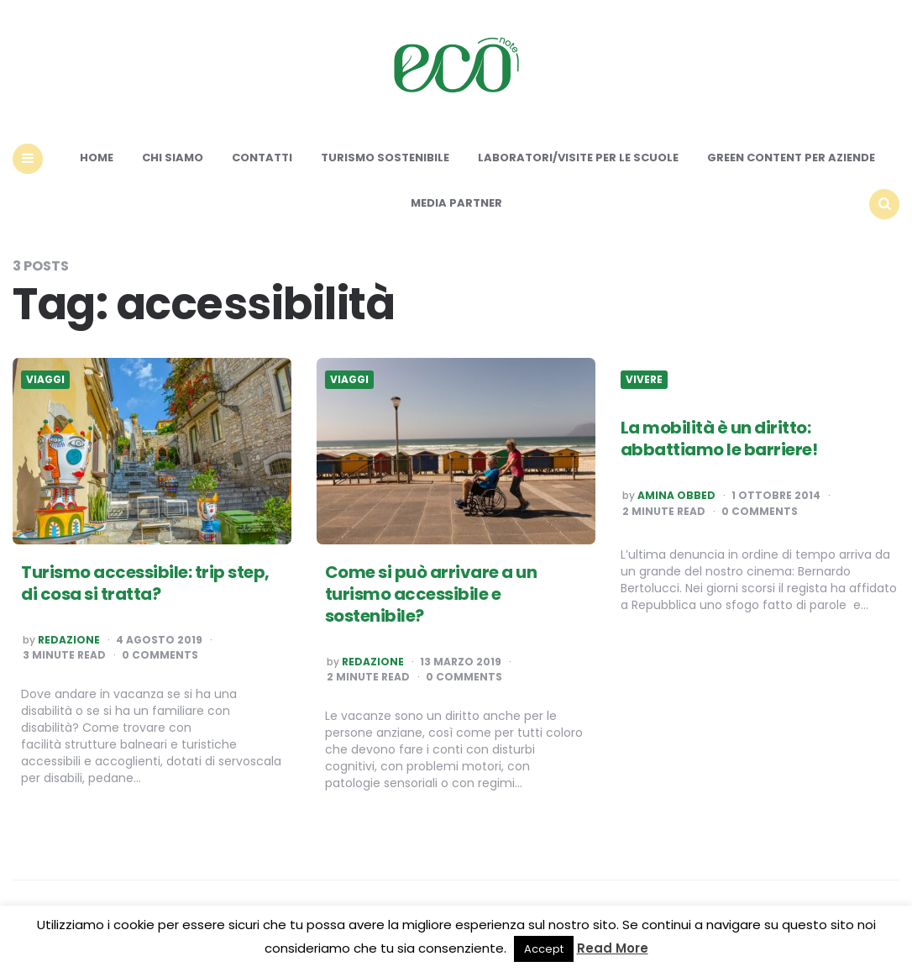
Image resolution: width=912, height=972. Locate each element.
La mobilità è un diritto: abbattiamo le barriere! (719, 438)
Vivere (644, 380)
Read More (612, 948)
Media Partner (456, 203)
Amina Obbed (676, 496)
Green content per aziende (791, 158)
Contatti (262, 158)
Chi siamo (172, 158)
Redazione (69, 640)
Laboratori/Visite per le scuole (578, 158)
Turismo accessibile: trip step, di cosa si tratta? (145, 583)
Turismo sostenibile (385, 158)
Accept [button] (543, 949)
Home (96, 158)
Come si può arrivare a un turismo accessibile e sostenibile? (431, 594)
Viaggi (45, 380)
